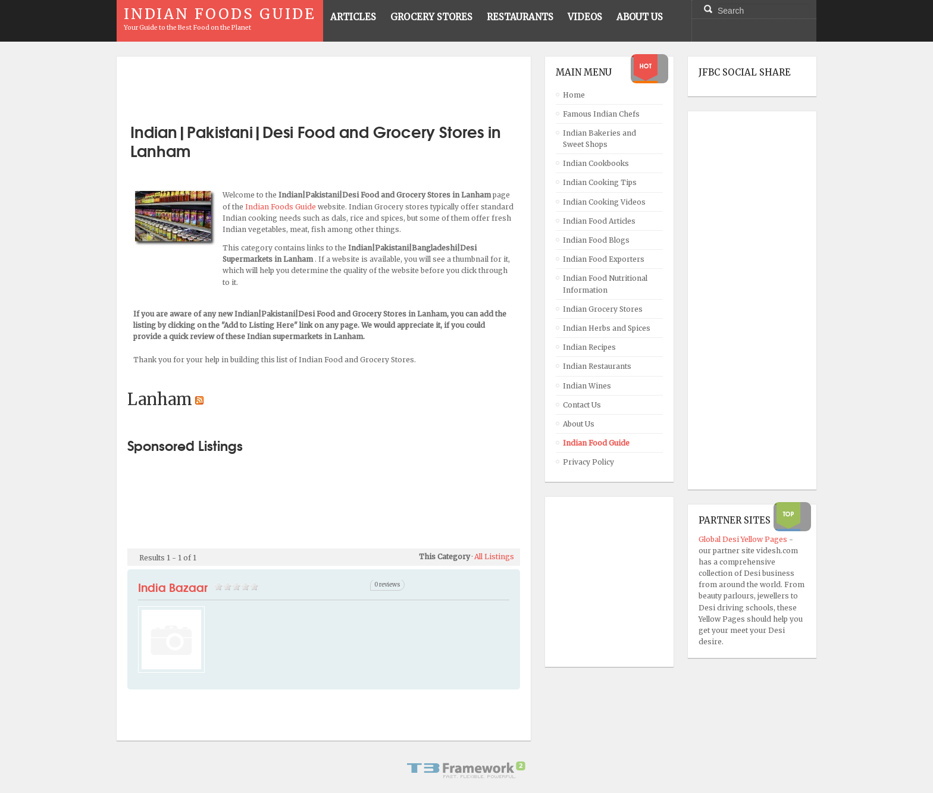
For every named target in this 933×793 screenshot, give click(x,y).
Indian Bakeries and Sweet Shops (599, 138)
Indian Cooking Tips (600, 182)
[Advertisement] (323, 85)
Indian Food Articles (599, 221)
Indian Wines (587, 385)
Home (574, 94)
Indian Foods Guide (281, 206)
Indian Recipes (589, 347)
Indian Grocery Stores (603, 309)
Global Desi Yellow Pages (744, 539)
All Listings (494, 556)
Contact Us (582, 404)
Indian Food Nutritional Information (605, 284)
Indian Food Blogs (596, 240)
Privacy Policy (588, 461)
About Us (578, 423)
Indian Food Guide (596, 442)
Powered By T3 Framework (466, 770)
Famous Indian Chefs (601, 113)
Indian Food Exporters (603, 259)
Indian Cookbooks (596, 163)
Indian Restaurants (597, 366)
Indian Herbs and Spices (606, 328)
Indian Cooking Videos (604, 202)
